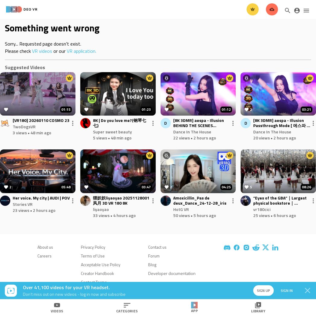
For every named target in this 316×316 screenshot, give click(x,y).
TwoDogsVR (24, 126)
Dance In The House (192, 132)
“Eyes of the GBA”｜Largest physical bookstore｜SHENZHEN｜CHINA (280, 201)
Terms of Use (93, 256)
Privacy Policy (93, 247)
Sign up (262, 290)
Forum (154, 256)
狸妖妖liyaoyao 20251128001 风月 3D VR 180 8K (121, 201)
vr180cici (261, 209)
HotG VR (181, 209)
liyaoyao (101, 209)
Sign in (286, 290)
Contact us (157, 247)
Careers (44, 256)
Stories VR (23, 204)
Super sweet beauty (112, 132)
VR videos (42, 51)
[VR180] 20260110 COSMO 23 (41, 120)
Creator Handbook (97, 273)
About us (45, 247)
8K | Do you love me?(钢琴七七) (119, 123)
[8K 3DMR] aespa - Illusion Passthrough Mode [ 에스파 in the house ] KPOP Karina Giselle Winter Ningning (281, 123)
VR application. (81, 51)
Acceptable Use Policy (100, 264)
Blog (152, 264)
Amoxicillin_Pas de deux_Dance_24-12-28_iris (199, 201)
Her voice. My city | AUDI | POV (41, 198)
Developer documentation (172, 273)
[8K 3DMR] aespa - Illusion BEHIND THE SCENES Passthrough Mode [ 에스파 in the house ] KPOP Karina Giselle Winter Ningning (201, 123)
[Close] (307, 290)
